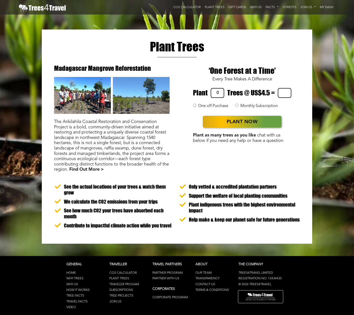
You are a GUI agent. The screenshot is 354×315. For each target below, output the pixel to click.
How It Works (77, 290)
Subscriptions (121, 290)
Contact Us (205, 284)
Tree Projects (121, 295)
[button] (272, 7)
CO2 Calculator (123, 272)
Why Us (72, 284)
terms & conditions (212, 290)
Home (71, 272)
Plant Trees (119, 278)
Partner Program (167, 272)
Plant (200, 93)
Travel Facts (77, 301)
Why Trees (74, 278)
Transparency (207, 278)
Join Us (115, 301)
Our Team (203, 272)
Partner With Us (165, 278)
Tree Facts (75, 295)
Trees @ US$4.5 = (251, 93)
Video (71, 307)
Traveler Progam (124, 284)
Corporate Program (170, 297)
